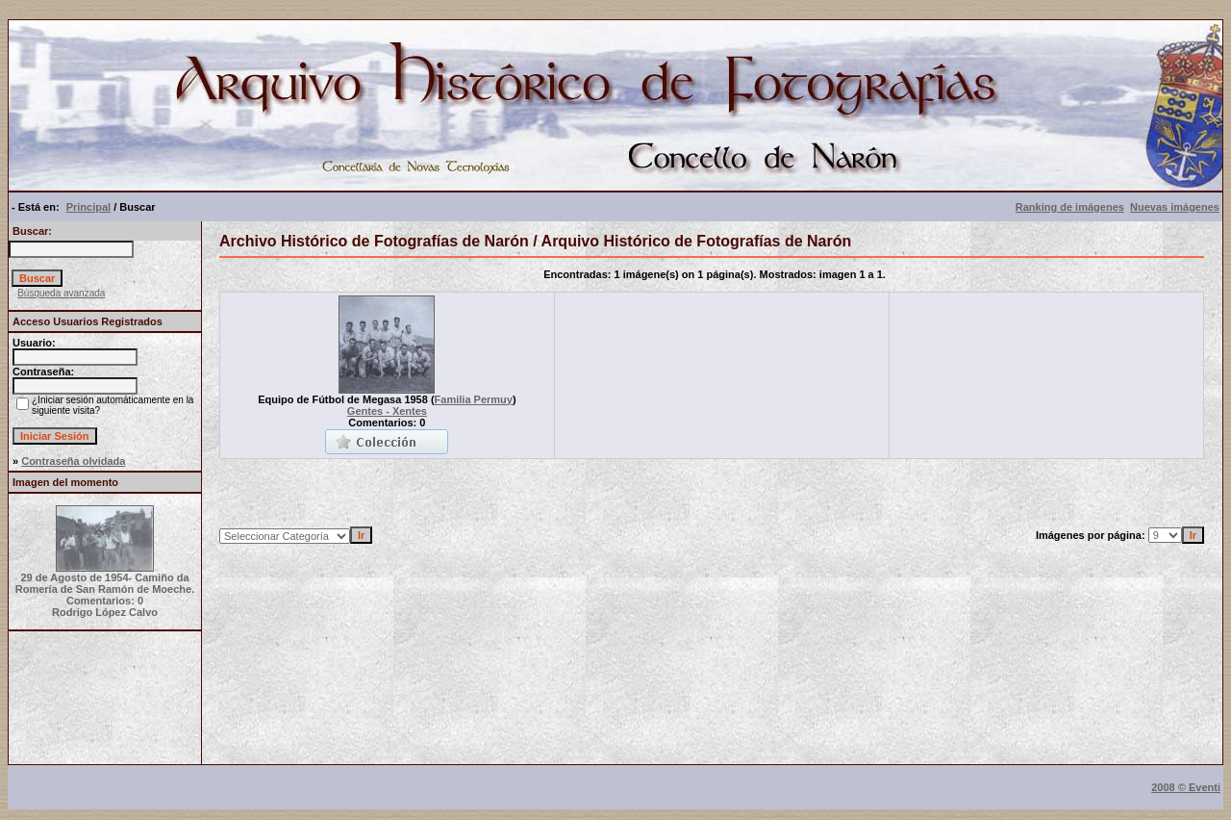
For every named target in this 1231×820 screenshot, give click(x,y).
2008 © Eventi (1185, 787)
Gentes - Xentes (387, 411)
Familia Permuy (474, 399)
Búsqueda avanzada (61, 293)
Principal (88, 207)
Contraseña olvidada (73, 461)
